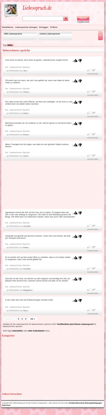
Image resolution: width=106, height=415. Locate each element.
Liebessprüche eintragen (26, 27)
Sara (25, 310)
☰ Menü (53, 27)
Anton (26, 92)
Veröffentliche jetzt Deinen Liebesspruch (75, 324)
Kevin (25, 135)
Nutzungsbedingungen (93, 403)
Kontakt (72, 403)
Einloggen (43, 27)
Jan (24, 71)
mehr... (10, 45)
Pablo (25, 247)
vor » (32, 319)
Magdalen (27, 290)
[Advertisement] (53, 184)
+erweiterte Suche (83, 22)
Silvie (25, 113)
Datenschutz (79, 403)
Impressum (6, 405)
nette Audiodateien (36, 331)
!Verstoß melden (92, 74)
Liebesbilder (17, 331)
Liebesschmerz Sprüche (19, 67)
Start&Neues (7, 27)
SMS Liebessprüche (13, 34)
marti (25, 156)
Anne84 (26, 226)
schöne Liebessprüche (50, 34)
